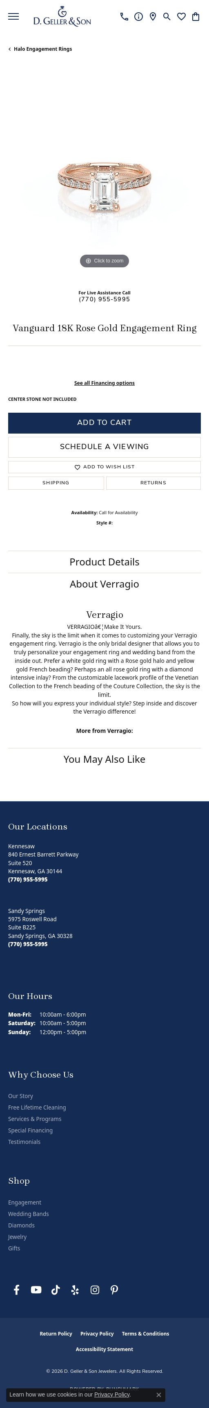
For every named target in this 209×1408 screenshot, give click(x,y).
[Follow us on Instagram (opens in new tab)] (95, 1290)
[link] (124, 16)
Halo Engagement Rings (43, 48)
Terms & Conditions (145, 1333)
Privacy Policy (97, 1333)
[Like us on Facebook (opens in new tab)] (16, 1290)
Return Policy (56, 1333)
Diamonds (21, 1225)
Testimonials (24, 1142)
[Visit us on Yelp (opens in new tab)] (75, 1290)
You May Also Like (105, 759)
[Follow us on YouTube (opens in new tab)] (36, 1290)
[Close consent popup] (158, 1394)
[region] (104, 174)
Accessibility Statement (104, 1349)
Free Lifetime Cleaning (37, 1107)
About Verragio (104, 583)
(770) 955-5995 (104, 300)
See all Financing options (104, 383)
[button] (167, 16)
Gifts (14, 1248)
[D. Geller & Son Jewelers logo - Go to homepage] (62, 16)
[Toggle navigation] (13, 16)
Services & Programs (34, 1119)
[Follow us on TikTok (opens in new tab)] (55, 1290)
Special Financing (30, 1130)
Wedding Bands (28, 1214)
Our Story (20, 1096)
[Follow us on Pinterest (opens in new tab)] (114, 1290)
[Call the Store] (28, 879)
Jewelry (17, 1237)
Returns (153, 483)
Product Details (104, 561)
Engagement (24, 1202)
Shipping (55, 483)
